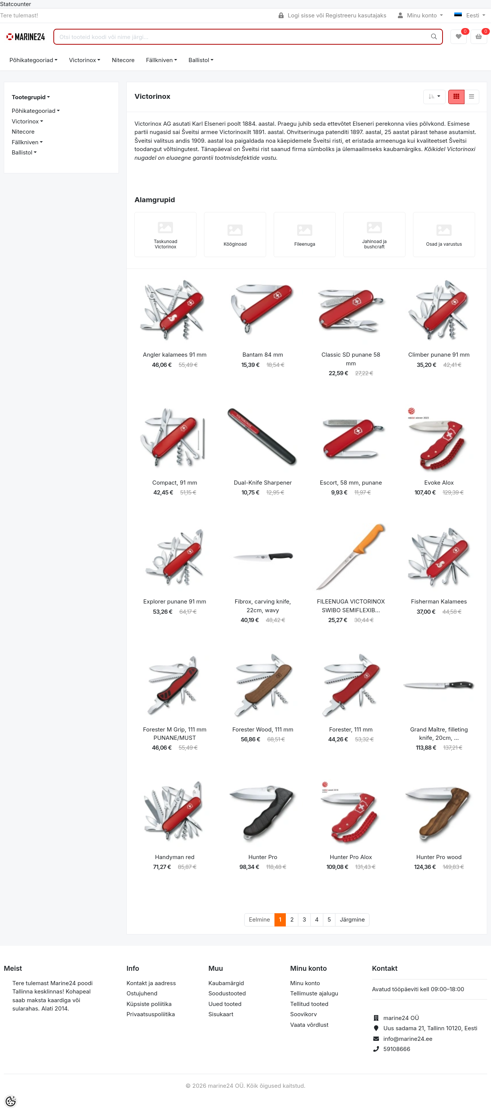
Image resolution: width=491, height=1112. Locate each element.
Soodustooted (227, 993)
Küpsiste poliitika (148, 1004)
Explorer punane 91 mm (174, 601)
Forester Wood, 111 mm (262, 729)
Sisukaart (220, 1014)
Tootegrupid (28, 97)
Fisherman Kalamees (439, 601)
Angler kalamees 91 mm (175, 354)
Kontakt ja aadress (151, 983)
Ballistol (199, 60)
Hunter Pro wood (439, 857)
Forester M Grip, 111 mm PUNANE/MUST (175, 734)
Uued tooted (225, 1004)
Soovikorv (303, 1014)
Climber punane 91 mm (439, 354)
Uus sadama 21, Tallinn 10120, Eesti (430, 1028)
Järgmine (352, 919)
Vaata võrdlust (309, 1024)
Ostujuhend (141, 993)
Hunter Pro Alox (351, 857)
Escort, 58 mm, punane (351, 482)
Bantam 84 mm (263, 354)
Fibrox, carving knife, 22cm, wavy (263, 606)
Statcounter (15, 4)
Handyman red (175, 857)
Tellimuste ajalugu (314, 993)
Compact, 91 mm (174, 482)
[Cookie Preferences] (10, 1101)
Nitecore (123, 60)
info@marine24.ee (408, 1038)
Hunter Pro (262, 857)
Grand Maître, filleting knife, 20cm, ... (439, 734)
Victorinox (82, 60)
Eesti (467, 15)
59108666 (396, 1049)
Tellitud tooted (309, 1004)
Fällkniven (159, 60)
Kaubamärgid (226, 983)
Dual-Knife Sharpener (263, 482)
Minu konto (418, 15)
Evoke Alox (439, 482)
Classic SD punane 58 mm (350, 359)
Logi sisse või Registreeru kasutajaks (333, 15)
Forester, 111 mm (351, 729)
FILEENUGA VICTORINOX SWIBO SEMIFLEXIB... (351, 606)
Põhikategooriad (31, 60)
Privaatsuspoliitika (150, 1014)
